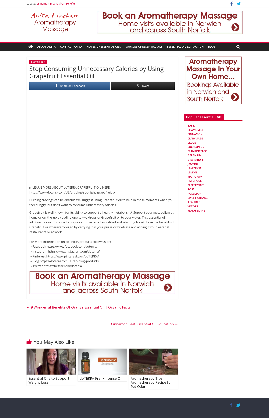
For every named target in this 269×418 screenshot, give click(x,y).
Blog (211, 46)
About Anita (46, 46)
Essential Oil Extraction (185, 46)
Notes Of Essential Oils (104, 46)
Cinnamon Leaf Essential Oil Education (144, 324)
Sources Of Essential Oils (144, 46)
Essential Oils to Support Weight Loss (48, 380)
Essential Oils (38, 62)
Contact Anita (71, 46)
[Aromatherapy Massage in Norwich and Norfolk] (169, 13)
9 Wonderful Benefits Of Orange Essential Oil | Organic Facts (79, 307)
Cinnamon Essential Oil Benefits (56, 3)
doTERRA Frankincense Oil (101, 378)
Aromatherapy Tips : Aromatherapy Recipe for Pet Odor (151, 382)
